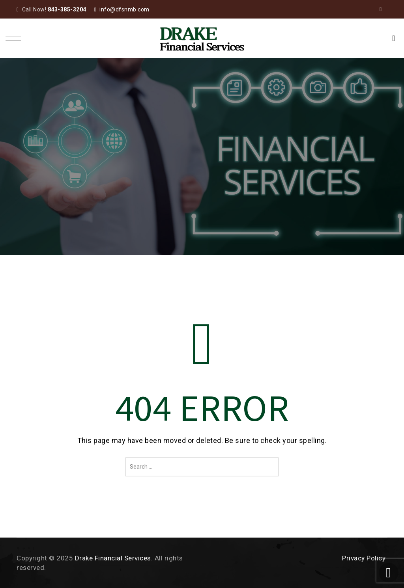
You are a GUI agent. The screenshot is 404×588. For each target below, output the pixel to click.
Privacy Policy (363, 558)
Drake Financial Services (113, 558)
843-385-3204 (67, 9)
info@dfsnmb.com (124, 9)
